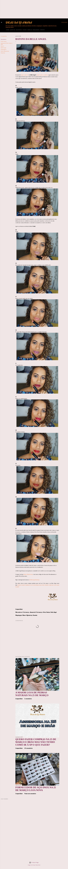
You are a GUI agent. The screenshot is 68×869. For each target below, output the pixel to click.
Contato (41, 29)
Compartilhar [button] (4, 36)
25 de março (4, 41)
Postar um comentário (30, 793)
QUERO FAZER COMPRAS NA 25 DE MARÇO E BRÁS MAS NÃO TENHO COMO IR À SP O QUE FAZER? (35, 742)
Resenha (3, 53)
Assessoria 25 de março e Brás (38, 612)
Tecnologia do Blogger (34, 862)
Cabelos (29, 29)
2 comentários (28, 698)
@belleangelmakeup (34, 579)
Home (7, 29)
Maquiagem (35, 29)
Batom (2, 46)
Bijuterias (18, 29)
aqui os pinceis (25, 75)
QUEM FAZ (12, 29)
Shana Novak (38, 865)
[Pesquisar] (64, 22)
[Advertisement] (34, 9)
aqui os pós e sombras (42, 75)
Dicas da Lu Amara (19, 22)
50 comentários (28, 748)
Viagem (24, 29)
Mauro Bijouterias (5, 51)
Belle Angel (3, 47)
